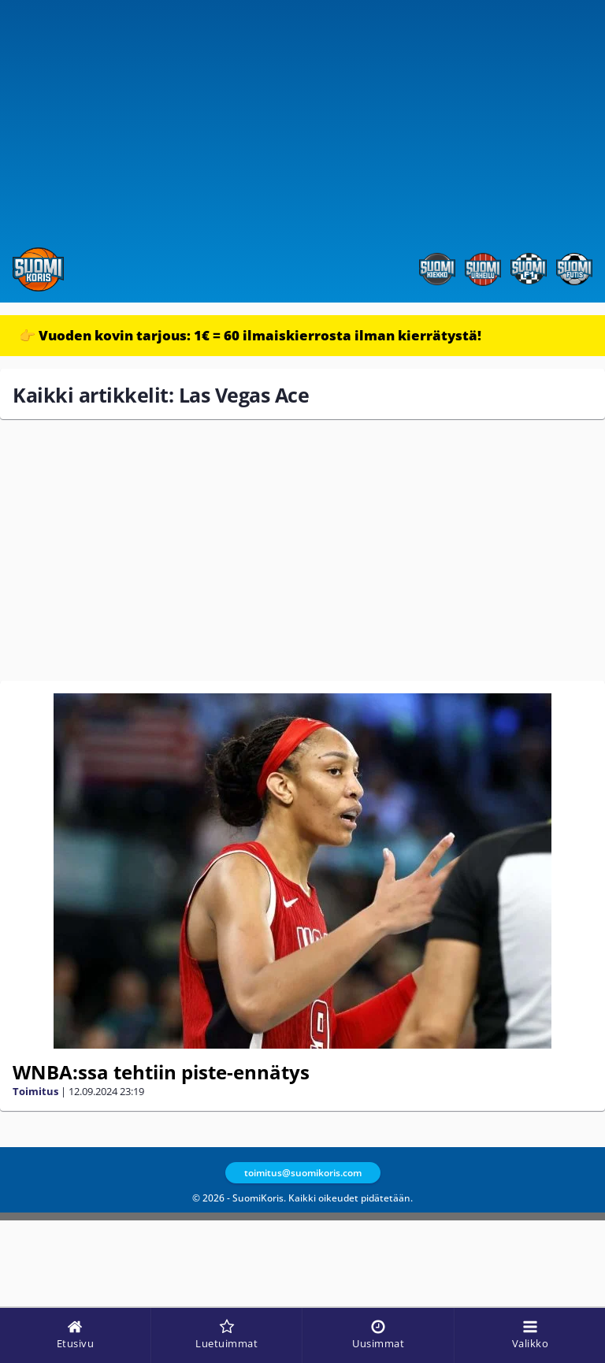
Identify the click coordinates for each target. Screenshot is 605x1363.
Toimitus (35, 1091)
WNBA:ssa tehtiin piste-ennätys (161, 1072)
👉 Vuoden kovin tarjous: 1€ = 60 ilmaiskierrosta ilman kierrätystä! (250, 335)
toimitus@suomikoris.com (303, 1172)
